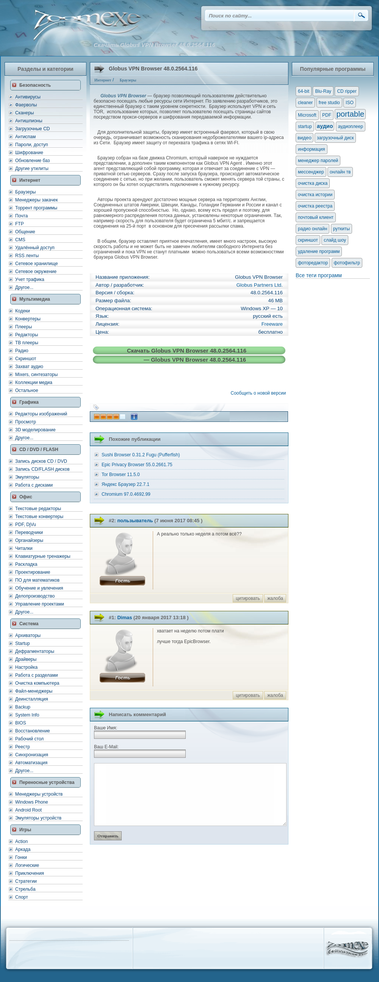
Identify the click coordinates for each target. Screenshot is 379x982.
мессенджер (311, 172)
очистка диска (312, 183)
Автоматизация (31, 762)
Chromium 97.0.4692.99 (126, 494)
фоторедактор (313, 262)
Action (21, 841)
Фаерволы (26, 105)
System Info (27, 715)
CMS (20, 239)
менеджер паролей (318, 160)
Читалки (24, 548)
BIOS (20, 723)
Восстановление (32, 731)
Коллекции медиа (33, 382)
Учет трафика (29, 279)
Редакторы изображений (41, 414)
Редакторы (26, 334)
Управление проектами (39, 604)
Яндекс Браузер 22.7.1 (125, 484)
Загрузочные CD (32, 128)
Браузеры (25, 192)
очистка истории (315, 194)
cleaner (305, 102)
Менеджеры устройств (39, 794)
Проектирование (32, 572)
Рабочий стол (29, 739)
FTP (19, 223)
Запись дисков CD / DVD (41, 461)
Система (29, 623)
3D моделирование (35, 429)
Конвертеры (28, 319)
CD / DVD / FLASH (38, 449)
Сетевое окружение (35, 271)
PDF (326, 115)
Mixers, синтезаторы (36, 374)
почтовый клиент (316, 217)
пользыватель (135, 520)
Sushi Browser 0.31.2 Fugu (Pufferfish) (141, 454)
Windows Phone (31, 802)
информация (311, 149)
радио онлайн (312, 228)
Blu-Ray (323, 91)
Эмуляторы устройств (38, 818)
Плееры (23, 326)
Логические (27, 865)
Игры (25, 829)
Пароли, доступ (31, 144)
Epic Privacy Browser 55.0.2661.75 (137, 464)
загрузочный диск (335, 138)
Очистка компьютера (37, 683)
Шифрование (29, 152)
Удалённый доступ (35, 247)
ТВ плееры (26, 342)
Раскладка (26, 564)
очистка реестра (315, 206)
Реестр (22, 746)
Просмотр (25, 422)
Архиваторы (28, 635)
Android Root (28, 810)
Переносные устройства (46, 782)
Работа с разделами (36, 675)
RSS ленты (27, 255)
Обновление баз (32, 160)
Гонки (21, 857)
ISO (350, 102)
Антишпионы (28, 120)
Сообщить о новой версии (259, 393)
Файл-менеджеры (33, 691)
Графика (29, 402)
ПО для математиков (37, 580)
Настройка (26, 667)
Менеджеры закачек (36, 200)
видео (305, 138)
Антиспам (25, 136)
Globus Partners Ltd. (259, 285)
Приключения (29, 873)
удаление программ (319, 251)
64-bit (303, 91)
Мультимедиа (34, 299)
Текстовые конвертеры (39, 516)
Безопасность (35, 85)
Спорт (21, 897)
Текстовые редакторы (38, 508)
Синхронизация (31, 754)
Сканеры (24, 113)
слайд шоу (335, 240)
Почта (21, 216)
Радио (21, 350)
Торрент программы (36, 208)
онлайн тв (340, 172)
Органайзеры (29, 540)
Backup (22, 707)
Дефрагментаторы (34, 651)
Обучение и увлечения (39, 588)
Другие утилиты (32, 168)
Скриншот (25, 358)
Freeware (272, 324)
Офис (25, 497)
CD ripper (346, 91)
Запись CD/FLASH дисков (42, 469)
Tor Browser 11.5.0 (121, 474)
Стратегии (26, 881)
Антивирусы (28, 97)
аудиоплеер (350, 126)
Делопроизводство (35, 596)
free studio (329, 102)
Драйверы (25, 659)
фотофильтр (347, 262)
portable (350, 114)
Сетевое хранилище (36, 263)
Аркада (23, 849)
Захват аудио (29, 366)
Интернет (29, 180)
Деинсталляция (31, 699)
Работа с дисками (34, 485)
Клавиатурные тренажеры (42, 556)
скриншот (308, 240)
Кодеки (22, 311)
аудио (325, 126)
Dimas (124, 617)
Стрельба (25, 889)
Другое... (24, 287)
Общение (25, 231)
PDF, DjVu (25, 524)
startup (305, 126)
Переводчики (29, 532)
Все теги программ (319, 275)
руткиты (341, 228)
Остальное (26, 390)
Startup (22, 643)
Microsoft (307, 115)
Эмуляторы (27, 477)
